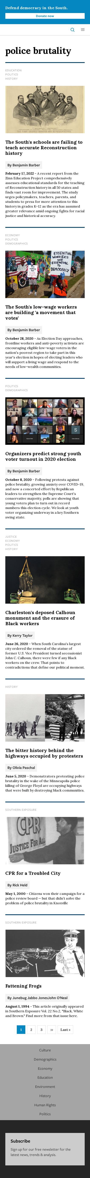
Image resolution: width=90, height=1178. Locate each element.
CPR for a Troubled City (33, 873)
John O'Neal (57, 997)
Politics (11, 74)
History (11, 78)
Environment (45, 1086)
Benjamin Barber (26, 164)
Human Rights (45, 1104)
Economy (12, 235)
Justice (11, 537)
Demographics (16, 243)
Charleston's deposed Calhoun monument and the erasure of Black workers (40, 617)
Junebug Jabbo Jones (30, 997)
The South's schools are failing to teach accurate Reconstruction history (44, 147)
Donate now (45, 16)
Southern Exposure (21, 810)
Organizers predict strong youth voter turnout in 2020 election (43, 456)
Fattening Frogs (23, 986)
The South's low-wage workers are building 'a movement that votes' (41, 312)
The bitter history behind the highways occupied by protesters (44, 753)
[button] (82, 29)
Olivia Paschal (24, 767)
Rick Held (20, 884)
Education (13, 70)
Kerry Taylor (23, 635)
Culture (45, 1050)
